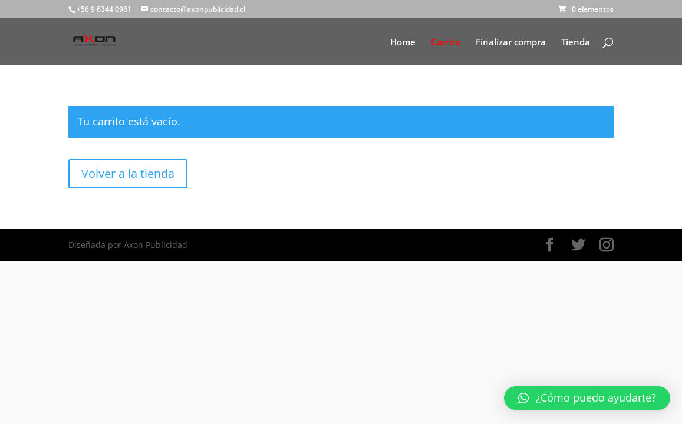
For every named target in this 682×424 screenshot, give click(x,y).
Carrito (445, 43)
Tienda (575, 43)
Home (403, 43)
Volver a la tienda (127, 173)
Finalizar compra (511, 43)
